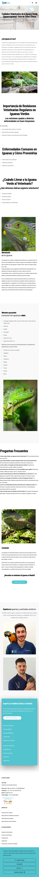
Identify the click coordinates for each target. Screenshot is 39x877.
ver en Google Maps (13, 791)
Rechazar (19, 864)
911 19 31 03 (11, 787)
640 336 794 (18, 787)
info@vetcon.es (9, 789)
